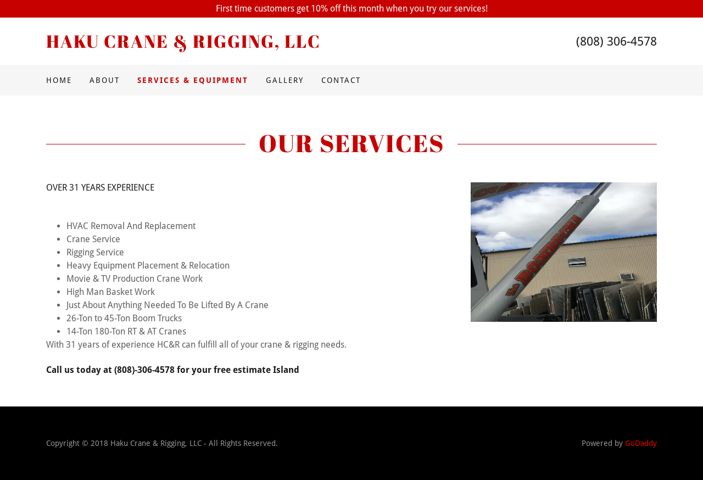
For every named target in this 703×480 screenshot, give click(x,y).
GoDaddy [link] (641, 443)
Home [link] (59, 80)
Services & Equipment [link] (192, 80)
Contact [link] (341, 80)
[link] (199, 45)
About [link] (105, 80)
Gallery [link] (285, 80)
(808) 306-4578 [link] (616, 41)
